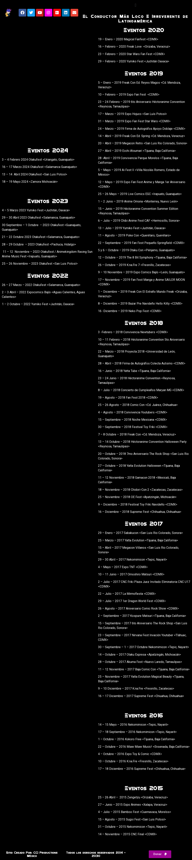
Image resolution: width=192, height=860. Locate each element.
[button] (135, 5)
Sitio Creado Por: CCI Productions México (32, 854)
